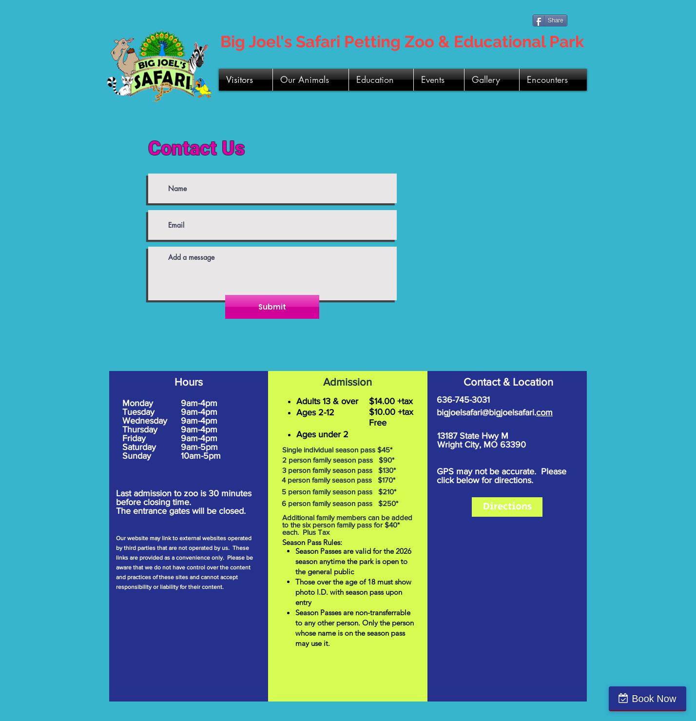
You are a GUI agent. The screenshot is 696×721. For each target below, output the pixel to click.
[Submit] (272, 307)
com (544, 412)
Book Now (654, 698)
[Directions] (507, 507)
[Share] (550, 20)
